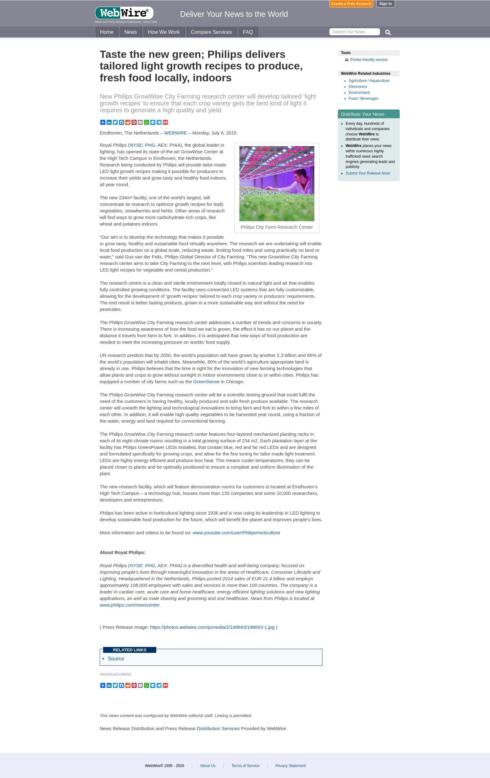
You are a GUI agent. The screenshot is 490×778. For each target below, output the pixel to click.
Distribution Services (218, 728)
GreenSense (206, 381)
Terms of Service (245, 766)
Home (106, 32)
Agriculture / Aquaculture (369, 81)
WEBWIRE (175, 132)
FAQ (248, 32)
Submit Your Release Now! (368, 173)
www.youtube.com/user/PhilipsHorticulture (236, 532)
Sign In (385, 4)
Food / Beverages (363, 98)
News (130, 32)
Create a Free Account (351, 4)
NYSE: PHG (142, 145)
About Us (207, 766)
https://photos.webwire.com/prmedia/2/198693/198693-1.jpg (212, 627)
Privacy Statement (290, 766)
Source (116, 658)
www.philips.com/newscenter (129, 605)
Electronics (358, 86)
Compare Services (211, 32)
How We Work (164, 32)
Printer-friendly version (369, 60)
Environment (359, 92)
